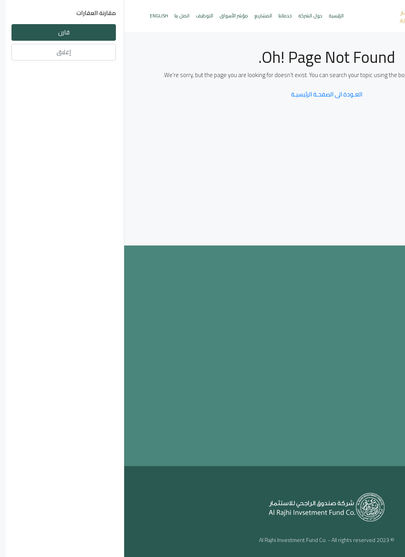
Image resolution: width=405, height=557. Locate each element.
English (35, 15)
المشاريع (139, 15)
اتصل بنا (57, 15)
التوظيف (80, 15)
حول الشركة (186, 15)
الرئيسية (212, 15)
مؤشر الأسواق (109, 15)
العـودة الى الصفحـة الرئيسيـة (202, 94)
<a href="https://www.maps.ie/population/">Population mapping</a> (203, 354)
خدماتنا (161, 15)
